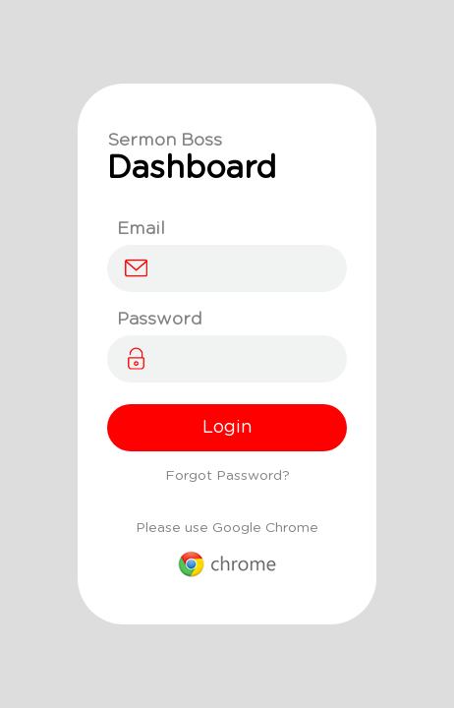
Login (227, 428)
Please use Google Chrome (227, 549)
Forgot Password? (227, 476)
